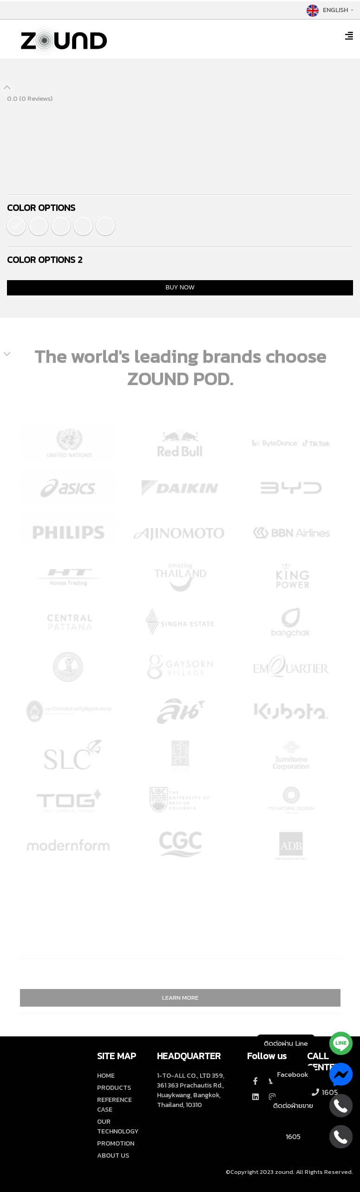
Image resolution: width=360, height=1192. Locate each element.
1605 (324, 1092)
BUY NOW (180, 287)
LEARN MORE (180, 997)
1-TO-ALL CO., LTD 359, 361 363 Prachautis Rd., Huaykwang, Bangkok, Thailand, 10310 (190, 1090)
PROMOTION (115, 1143)
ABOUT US (113, 1155)
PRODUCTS (114, 1088)
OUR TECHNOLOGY (117, 1126)
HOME (106, 1076)
